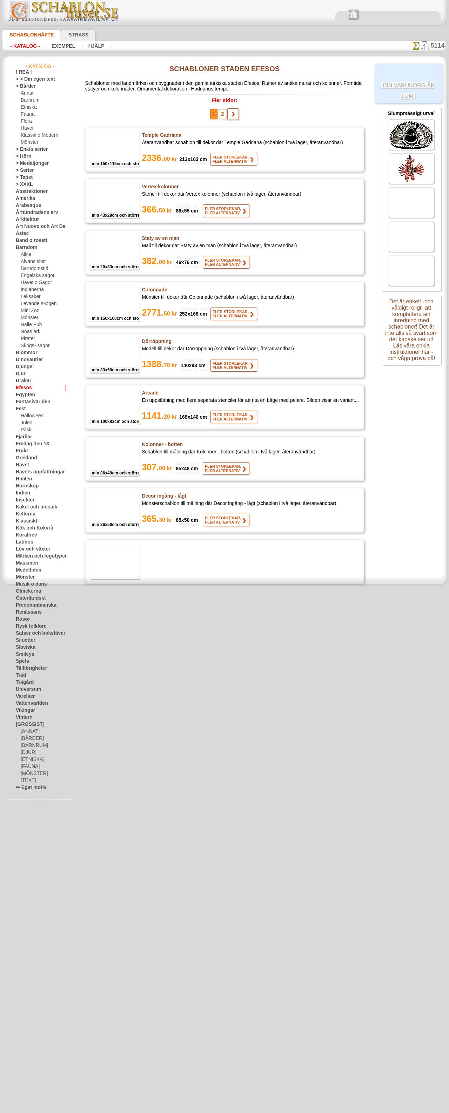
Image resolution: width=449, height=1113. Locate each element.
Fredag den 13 (29, 444)
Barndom (25, 247)
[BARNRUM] (33, 745)
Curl (146, 859)
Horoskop (25, 486)
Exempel (58, 46)
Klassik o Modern (37, 135)
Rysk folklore (28, 626)
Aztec (21, 233)
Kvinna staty (155, 704)
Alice (25, 254)
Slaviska (24, 647)
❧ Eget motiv (28, 787)
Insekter (24, 500)
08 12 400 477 (236, 1003)
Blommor (24, 353)
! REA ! (22, 72)
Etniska (28, 107)
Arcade (150, 395)
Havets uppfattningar (37, 472)
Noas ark (29, 332)
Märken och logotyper (37, 556)
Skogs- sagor (33, 346)
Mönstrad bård (158, 807)
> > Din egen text (31, 79)
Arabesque (26, 205)
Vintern (23, 717)
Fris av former (157, 756)
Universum (26, 689)
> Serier (23, 170)
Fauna (27, 114)
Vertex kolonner (160, 189)
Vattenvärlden (29, 703)
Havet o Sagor (34, 282)
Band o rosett (29, 240)
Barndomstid (33, 268)
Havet (26, 128)
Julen (26, 423)
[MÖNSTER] (33, 773)
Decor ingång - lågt (163, 498)
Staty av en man (159, 240)
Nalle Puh (30, 325)
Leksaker (29, 297)
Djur (20, 374)
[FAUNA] (29, 766)
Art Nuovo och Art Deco (39, 226)
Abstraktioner (29, 191)
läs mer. (268, 1107)
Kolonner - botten (161, 447)
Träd (20, 675)
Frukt (21, 451)
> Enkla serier (28, 149)
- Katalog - (23, 46)
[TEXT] (27, 780)
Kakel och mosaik (32, 507)
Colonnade (154, 292)
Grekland (24, 458)
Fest (20, 409)
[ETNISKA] (31, 759)
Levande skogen (36, 304)
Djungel (23, 367)
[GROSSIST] (27, 724)
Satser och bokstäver (36, 633)
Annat (27, 93)
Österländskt (28, 598)
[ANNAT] (29, 731)
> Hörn (22, 156)
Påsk (25, 430)
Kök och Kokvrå (31, 528)
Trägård (23, 682)
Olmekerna (26, 591)
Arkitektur (25, 219)
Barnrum (29, 100)
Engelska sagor (35, 275)
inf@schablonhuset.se (240, 1015)
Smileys (23, 654)
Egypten (23, 395)
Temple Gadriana (160, 137)
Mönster (29, 142)
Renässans (26, 612)
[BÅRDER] (31, 738)
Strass (67, 35)
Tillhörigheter (28, 668)
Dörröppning (156, 343)
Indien (22, 493)
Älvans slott (32, 261)
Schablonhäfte (27, 35)
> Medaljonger (29, 163)
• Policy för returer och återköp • (224, 1085)
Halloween (31, 416)
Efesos (22, 388)
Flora (26, 121)
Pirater (27, 339)
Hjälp (87, 46)
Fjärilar (23, 437)
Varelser (24, 696)
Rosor (21, 619)
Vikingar (24, 710)
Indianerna (31, 289)
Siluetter (24, 640)
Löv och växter (30, 549)
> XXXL (22, 184)
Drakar (22, 381)
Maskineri (25, 563)
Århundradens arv (33, 212)
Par (145, 653)
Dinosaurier (27, 360)
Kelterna (24, 514)
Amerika (24, 198)
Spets (21, 661)
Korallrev (24, 535)
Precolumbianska (32, 605)
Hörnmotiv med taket (166, 601)
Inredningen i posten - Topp (172, 550)
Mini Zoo (29, 311)
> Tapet (22, 177)
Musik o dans (29, 584)
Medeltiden (27, 570)
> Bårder (24, 86)
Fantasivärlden (30, 402)
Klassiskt (24, 521)
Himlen (22, 479)
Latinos (23, 542)
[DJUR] (28, 752)
